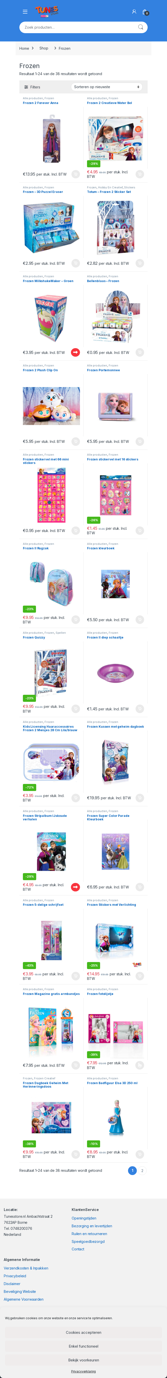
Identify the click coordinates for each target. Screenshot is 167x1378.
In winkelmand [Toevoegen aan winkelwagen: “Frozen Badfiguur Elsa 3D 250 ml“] (140, 1154)
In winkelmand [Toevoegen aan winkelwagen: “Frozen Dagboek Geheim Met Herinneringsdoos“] (75, 1154)
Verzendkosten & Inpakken (26, 1268)
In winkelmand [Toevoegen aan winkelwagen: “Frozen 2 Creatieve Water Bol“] (140, 174)
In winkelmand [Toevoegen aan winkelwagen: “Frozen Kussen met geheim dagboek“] (140, 798)
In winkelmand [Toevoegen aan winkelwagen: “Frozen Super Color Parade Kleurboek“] (140, 887)
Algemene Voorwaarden (24, 1299)
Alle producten (33, 98)
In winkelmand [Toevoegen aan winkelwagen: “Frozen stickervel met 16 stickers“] (140, 530)
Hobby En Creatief (110, 187)
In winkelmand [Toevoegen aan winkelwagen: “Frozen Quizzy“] (75, 709)
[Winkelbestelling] (107, 87)
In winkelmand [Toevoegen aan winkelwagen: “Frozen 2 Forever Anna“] (75, 174)
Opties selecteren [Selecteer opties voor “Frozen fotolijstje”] (139, 1065)
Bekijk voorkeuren (83, 1360)
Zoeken (141, 27)
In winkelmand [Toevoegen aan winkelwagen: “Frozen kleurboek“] (140, 619)
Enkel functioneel (83, 1346)
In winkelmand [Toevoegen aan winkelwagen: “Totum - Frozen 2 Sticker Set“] (140, 263)
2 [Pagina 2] (142, 1171)
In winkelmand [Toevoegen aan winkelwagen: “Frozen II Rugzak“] (75, 619)
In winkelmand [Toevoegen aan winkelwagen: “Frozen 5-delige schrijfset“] (75, 976)
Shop (43, 48)
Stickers (129, 187)
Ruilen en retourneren (89, 1234)
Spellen (61, 632)
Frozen (49, 98)
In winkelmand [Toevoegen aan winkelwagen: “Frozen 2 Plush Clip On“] (75, 441)
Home (24, 48)
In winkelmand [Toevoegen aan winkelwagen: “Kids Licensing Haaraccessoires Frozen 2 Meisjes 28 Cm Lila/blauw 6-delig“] (75, 798)
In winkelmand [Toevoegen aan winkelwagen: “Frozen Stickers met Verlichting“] (140, 976)
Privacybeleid (15, 1276)
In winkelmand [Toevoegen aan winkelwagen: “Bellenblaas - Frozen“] (140, 352)
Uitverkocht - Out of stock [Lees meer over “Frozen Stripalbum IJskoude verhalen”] (75, 887)
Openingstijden (84, 1218)
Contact (78, 1249)
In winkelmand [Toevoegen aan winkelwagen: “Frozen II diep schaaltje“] (140, 709)
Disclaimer (12, 1284)
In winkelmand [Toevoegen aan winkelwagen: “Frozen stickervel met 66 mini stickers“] (75, 530)
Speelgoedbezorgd (88, 1241)
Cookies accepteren (83, 1332)
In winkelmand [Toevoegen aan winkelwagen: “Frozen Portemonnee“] (140, 441)
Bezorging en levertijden (92, 1226)
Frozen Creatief (44, 1078)
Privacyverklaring (83, 1371)
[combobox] (76, 27)
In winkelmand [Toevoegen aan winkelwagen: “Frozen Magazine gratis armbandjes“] (75, 1065)
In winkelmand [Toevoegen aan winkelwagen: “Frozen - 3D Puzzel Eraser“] (75, 263)
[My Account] (134, 12)
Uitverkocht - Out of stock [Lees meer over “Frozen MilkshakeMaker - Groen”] (75, 352)
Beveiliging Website (20, 1291)
